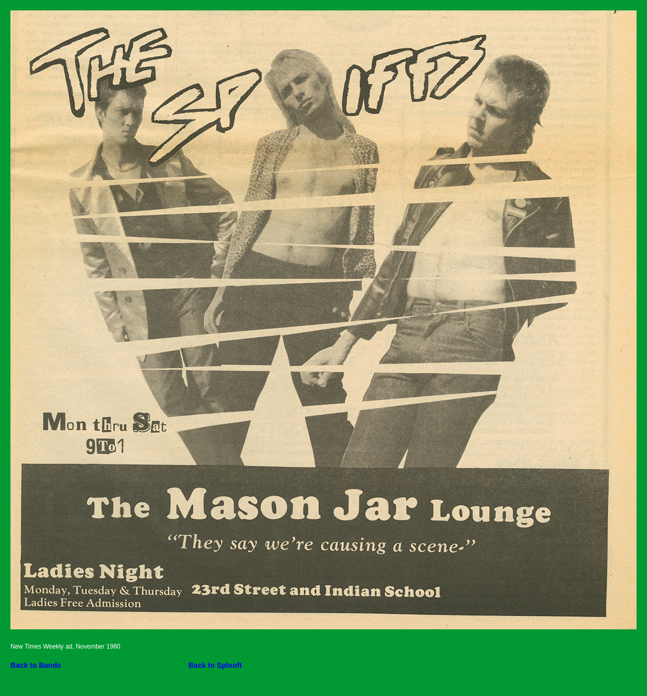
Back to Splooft (215, 665)
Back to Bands (35, 665)
